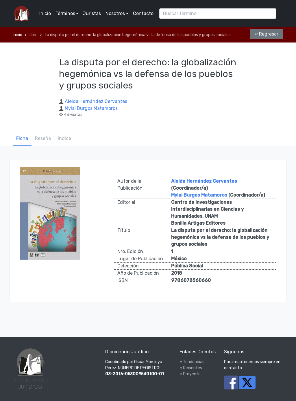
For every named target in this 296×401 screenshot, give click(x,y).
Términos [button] (65, 13)
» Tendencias (192, 361)
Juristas (92, 13)
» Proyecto (190, 374)
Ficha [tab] (22, 138)
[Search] (217, 13)
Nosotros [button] (115, 13)
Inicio (45, 13)
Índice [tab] (64, 138)
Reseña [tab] (43, 138)
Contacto (143, 13)
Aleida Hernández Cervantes (96, 101)
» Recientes (191, 367)
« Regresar (266, 34)
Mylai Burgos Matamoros (91, 108)
